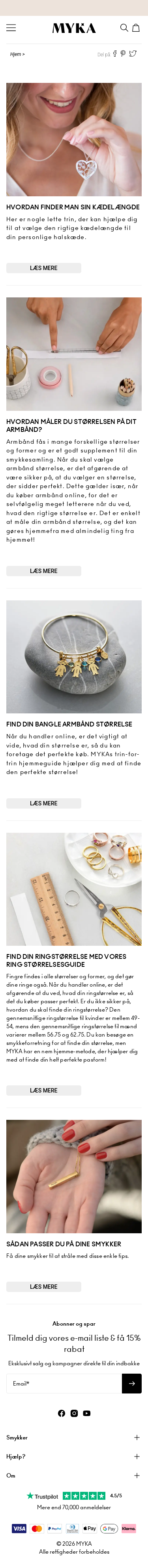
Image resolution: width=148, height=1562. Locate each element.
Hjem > (17, 54)
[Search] (124, 28)
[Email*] (64, 1383)
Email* (21, 1383)
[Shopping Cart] (137, 28)
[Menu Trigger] (11, 28)
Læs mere (44, 268)
